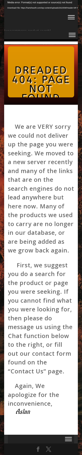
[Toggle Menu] (71, 17)
